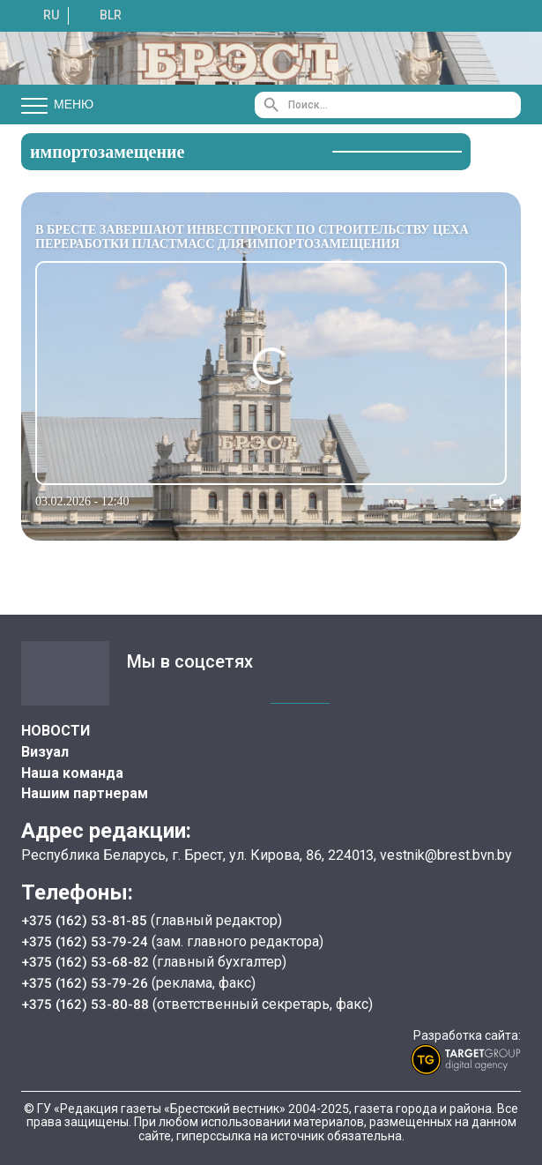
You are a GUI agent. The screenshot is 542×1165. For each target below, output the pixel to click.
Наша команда (72, 773)
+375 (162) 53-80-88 (87, 1004)
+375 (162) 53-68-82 (87, 961)
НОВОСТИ (55, 730)
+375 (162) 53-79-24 (85, 941)
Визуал (45, 751)
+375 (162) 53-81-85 (86, 920)
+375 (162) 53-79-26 (85, 983)
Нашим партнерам (84, 793)
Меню (57, 105)
